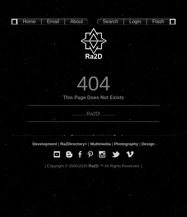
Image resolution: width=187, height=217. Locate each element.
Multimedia (100, 144)
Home (29, 21)
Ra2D (93, 166)
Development (44, 144)
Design (147, 144)
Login (135, 21)
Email (53, 21)
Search (110, 21)
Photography (126, 144)
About (76, 21)
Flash (158, 21)
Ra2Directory (72, 144)
